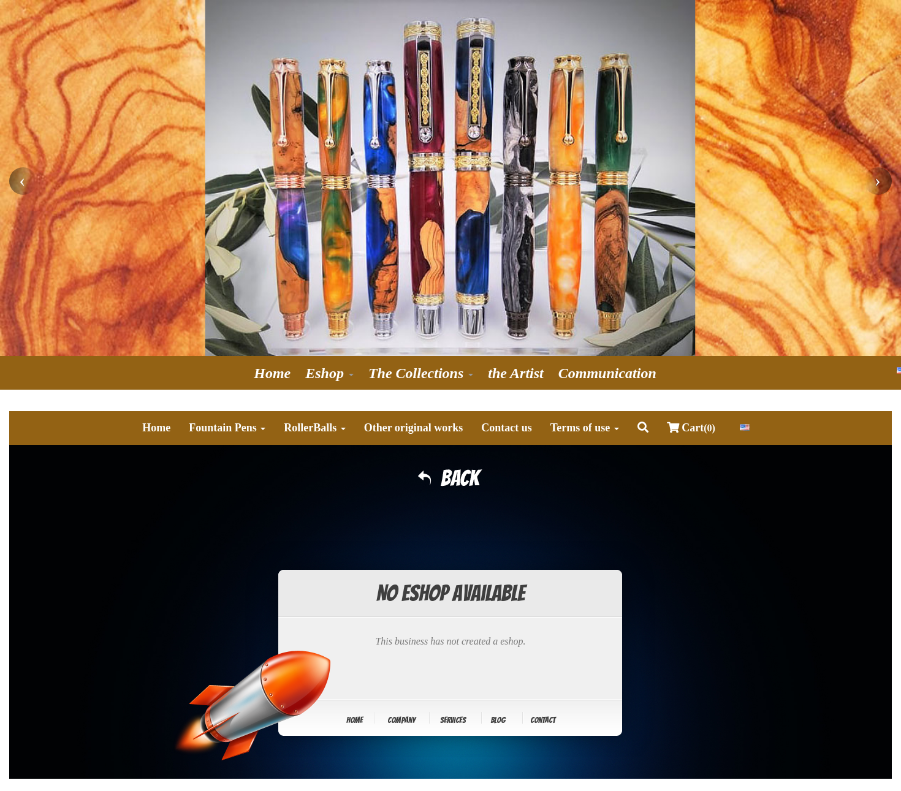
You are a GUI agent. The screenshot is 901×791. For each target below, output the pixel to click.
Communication (607, 373)
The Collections (420, 373)
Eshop (329, 373)
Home (272, 373)
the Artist (515, 373)
